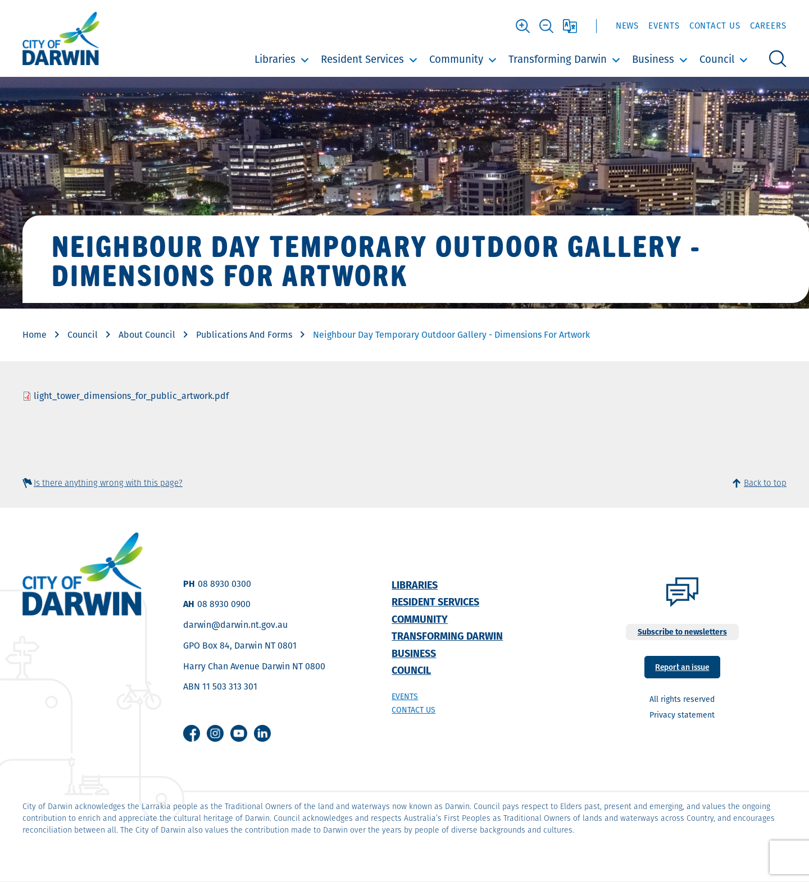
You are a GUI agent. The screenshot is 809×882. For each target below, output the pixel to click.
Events (663, 25)
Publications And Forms (244, 334)
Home (34, 334)
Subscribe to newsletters (682, 631)
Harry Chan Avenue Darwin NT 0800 (254, 666)
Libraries (275, 59)
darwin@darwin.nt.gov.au (235, 624)
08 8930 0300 (224, 583)
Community (456, 59)
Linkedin (262, 733)
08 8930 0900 (224, 604)
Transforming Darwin (557, 59)
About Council (147, 334)
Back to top (765, 483)
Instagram (215, 733)
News (627, 25)
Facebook (191, 733)
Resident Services (362, 59)
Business (653, 59)
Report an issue (682, 666)
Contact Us (714, 25)
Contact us (413, 709)
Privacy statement (682, 714)
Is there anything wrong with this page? (108, 483)
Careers (768, 25)
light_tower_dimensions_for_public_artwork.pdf (131, 395)
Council (716, 59)
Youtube (238, 733)
